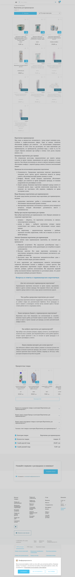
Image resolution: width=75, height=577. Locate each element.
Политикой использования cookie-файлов (35, 567)
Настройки (51, 571)
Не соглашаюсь (37, 571)
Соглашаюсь (23, 571)
